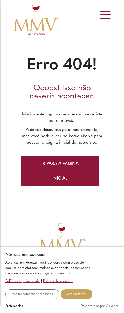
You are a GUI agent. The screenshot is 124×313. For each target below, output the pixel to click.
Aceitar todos (76, 294)
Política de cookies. (58, 281)
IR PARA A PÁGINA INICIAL (60, 171)
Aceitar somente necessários (32, 294)
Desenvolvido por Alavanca (99, 306)
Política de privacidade (22, 281)
